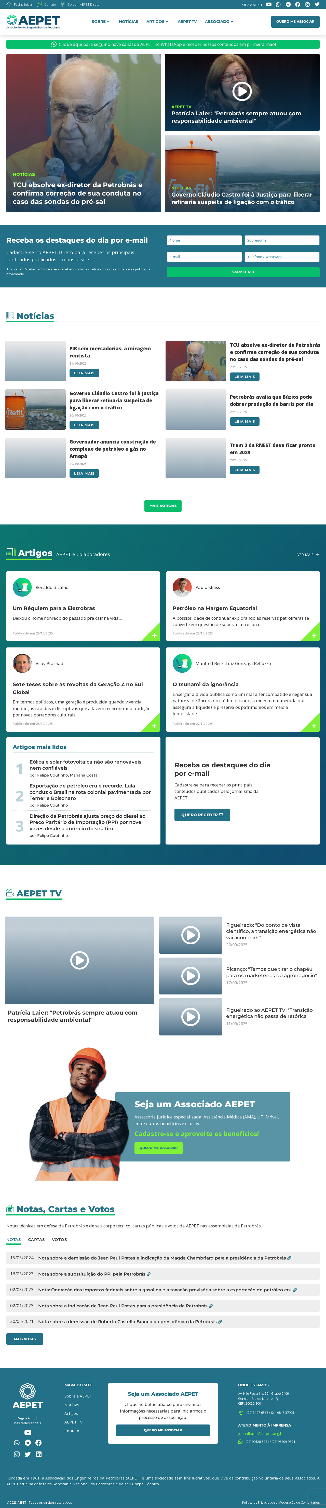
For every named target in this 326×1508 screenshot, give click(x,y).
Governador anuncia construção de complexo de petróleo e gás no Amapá (113, 448)
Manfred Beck (210, 663)
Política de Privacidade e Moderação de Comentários (281, 1502)
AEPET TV (187, 21)
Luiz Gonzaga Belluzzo (248, 663)
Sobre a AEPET (78, 1396)
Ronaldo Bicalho (52, 587)
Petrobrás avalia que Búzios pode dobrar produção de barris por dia (271, 400)
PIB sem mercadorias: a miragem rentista (110, 352)
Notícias (128, 21)
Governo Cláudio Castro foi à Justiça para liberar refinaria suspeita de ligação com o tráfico (114, 400)
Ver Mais (305, 554)
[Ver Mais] (318, 554)
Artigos (157, 21)
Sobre (101, 21)
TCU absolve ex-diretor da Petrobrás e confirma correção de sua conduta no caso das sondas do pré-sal (275, 352)
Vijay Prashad (49, 663)
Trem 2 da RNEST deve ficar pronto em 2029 (273, 448)
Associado (219, 21)
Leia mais (84, 373)
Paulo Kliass (208, 587)
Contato (71, 1430)
